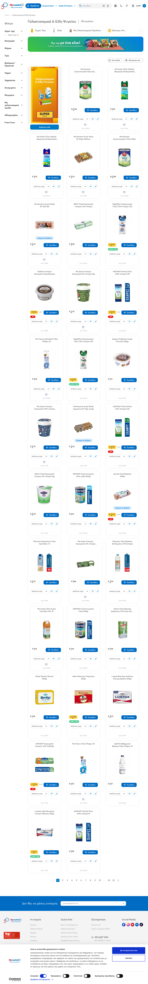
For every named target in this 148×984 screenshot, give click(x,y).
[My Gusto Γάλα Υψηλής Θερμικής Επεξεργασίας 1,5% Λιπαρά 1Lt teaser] (124, 70)
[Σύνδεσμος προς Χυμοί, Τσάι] (38, 30)
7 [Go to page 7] (85, 880)
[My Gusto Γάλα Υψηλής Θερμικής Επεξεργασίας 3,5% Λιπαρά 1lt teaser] (46, 137)
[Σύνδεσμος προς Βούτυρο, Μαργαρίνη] (119, 30)
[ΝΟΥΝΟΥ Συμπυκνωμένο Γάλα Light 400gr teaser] (83, 475)
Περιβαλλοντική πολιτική (70, 941)
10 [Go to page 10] (100, 880)
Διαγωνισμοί (49, 5)
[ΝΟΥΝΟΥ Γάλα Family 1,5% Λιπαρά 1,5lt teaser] (122, 407)
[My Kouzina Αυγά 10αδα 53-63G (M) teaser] (44, 205)
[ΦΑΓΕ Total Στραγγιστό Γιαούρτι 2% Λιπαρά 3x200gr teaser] (83, 205)
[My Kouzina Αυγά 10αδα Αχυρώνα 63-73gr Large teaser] (83, 407)
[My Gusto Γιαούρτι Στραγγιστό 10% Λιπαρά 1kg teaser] (44, 407)
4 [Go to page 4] (71, 880)
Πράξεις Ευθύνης (36, 929)
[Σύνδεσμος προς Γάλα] (57, 30)
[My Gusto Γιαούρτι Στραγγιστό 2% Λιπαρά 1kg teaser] (83, 272)
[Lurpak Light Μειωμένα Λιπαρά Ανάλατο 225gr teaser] (44, 812)
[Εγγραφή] (123, 903)
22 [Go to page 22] (109, 880)
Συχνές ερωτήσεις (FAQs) (100, 929)
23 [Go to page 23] (114, 880)
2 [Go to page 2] (62, 880)
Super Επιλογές (67, 5)
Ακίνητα (33, 937)
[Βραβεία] (12, 935)
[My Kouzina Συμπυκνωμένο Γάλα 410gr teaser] (124, 137)
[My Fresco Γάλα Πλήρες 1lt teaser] (83, 745)
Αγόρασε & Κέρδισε (44, 238)
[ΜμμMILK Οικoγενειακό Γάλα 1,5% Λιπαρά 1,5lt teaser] (83, 340)
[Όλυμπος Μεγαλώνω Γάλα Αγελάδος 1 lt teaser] (44, 542)
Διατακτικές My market (69, 937)
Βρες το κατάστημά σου (69, 925)
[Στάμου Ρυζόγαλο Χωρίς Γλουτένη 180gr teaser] (122, 340)
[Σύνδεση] (115, 5)
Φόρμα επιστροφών (68, 929)
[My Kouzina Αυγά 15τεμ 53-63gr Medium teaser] (83, 137)
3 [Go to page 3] (67, 880)
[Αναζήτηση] (80, 6)
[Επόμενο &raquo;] (118, 880)
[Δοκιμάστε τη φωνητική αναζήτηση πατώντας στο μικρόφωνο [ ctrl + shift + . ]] (108, 6)
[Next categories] (141, 30)
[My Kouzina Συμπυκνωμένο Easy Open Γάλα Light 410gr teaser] (85, 70)
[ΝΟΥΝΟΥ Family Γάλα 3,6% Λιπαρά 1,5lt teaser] (122, 272)
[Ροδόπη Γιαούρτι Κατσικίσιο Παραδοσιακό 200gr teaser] (44, 272)
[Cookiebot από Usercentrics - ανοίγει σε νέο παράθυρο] (15, 979)
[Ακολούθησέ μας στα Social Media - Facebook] (123, 924)
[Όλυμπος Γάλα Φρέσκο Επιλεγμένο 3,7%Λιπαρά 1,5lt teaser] (122, 542)
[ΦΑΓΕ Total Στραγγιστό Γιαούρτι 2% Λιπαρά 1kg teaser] (44, 475)
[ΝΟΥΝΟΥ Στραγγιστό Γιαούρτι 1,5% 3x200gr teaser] (44, 745)
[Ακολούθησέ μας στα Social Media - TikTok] (141, 924)
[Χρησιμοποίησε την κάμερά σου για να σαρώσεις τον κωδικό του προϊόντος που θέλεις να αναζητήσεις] (104, 6)
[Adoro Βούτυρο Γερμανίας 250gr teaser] (83, 677)
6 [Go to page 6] (81, 880)
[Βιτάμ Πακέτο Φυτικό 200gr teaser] (44, 677)
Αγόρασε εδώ (44, 127)
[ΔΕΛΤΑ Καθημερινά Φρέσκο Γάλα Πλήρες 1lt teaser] (122, 745)
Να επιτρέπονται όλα (128, 950)
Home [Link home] (7, 15)
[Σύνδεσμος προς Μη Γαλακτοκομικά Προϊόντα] (84, 30)
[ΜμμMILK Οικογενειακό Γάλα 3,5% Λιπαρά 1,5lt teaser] (122, 205)
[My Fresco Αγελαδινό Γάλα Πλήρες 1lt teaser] (46, 340)
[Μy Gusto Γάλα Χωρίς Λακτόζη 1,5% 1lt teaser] (46, 610)
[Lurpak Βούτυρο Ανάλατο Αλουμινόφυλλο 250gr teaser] (122, 677)
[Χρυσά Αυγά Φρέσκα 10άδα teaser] (122, 475)
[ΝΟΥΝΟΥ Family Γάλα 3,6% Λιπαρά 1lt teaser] (83, 812)
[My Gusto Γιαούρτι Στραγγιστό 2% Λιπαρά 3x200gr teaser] (85, 542)
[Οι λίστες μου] (93, 119)
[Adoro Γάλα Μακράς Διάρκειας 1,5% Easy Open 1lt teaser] (122, 610)
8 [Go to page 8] (90, 880)
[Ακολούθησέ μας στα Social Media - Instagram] (128, 924)
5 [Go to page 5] (76, 880)
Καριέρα (33, 933)
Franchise (33, 941)
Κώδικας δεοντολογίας (69, 933)
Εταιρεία (33, 925)
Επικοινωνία (95, 925)
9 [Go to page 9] (95, 880)
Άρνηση (128, 958)
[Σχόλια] (98, 119)
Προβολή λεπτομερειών (40, 979)
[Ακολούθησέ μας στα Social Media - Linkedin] (137, 924)
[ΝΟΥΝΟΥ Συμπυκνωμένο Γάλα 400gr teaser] (83, 610)
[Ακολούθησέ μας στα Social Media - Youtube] (132, 924)
